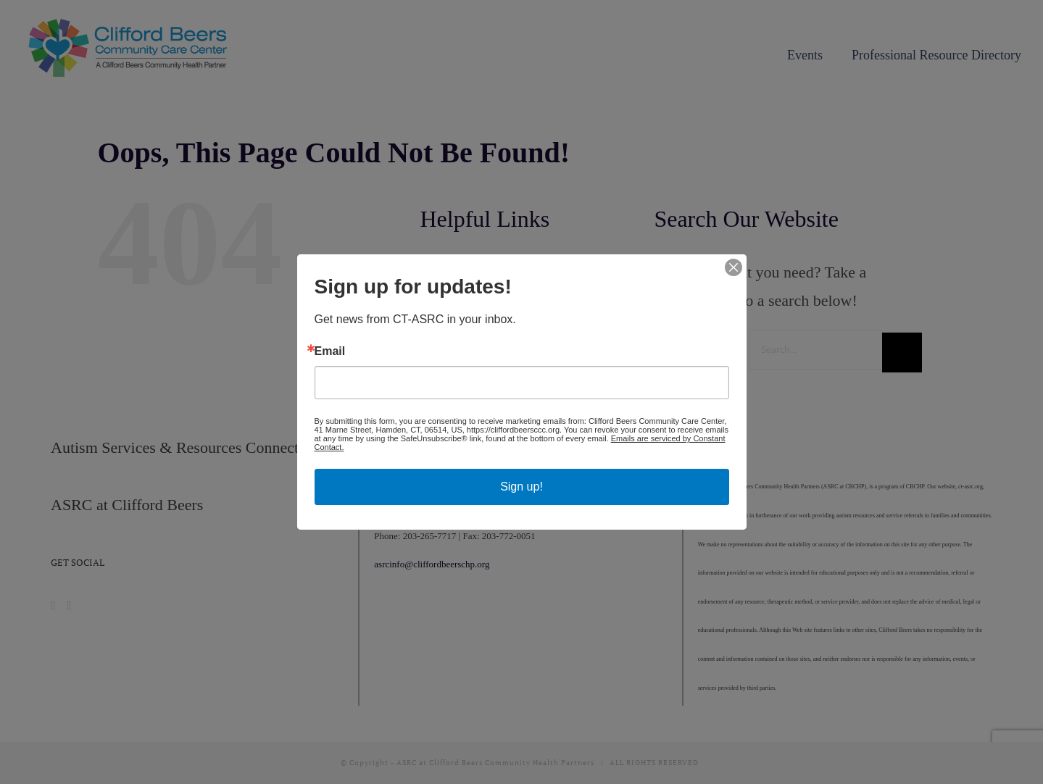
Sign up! (521, 486)
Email (330, 351)
